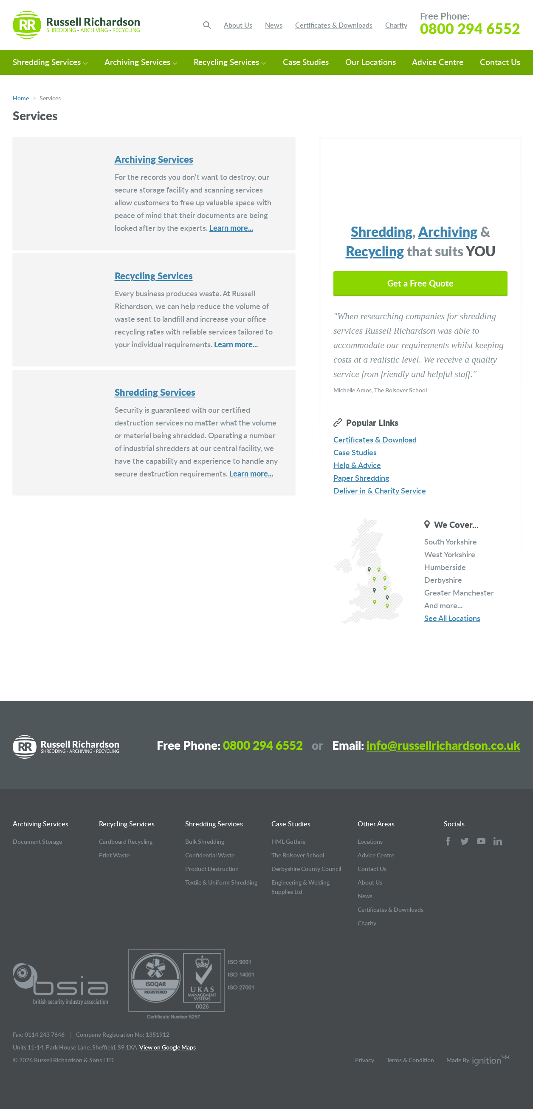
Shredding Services (50, 62)
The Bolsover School (297, 855)
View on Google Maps (167, 1047)
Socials (454, 823)
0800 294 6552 (470, 28)
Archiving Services (141, 62)
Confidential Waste (209, 855)
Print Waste (114, 855)
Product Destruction (212, 869)
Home (21, 98)
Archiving (447, 231)
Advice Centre (437, 62)
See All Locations (452, 618)
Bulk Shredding (204, 841)
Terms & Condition (410, 1060)
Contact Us (500, 62)
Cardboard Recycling (125, 841)
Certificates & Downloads (333, 25)
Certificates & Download (375, 439)
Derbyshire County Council (306, 869)
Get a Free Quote (420, 283)
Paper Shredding (361, 477)
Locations (370, 841)
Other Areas (376, 823)
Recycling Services (230, 62)
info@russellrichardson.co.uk (443, 745)
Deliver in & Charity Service (379, 490)
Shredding (381, 231)
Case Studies (306, 62)
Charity (396, 25)
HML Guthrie (288, 841)
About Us (238, 25)
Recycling (375, 251)
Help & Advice (357, 464)
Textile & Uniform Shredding (221, 882)
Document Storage (37, 841)
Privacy (364, 1060)
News (273, 25)
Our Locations (370, 62)
